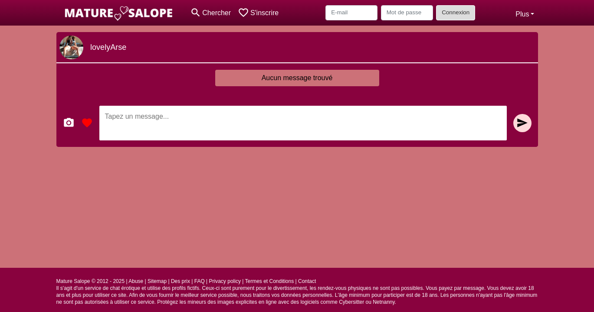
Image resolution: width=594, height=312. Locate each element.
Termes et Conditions (269, 281)
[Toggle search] (211, 13)
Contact (307, 281)
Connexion (455, 12)
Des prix (180, 281)
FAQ (199, 281)
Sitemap (157, 281)
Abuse (135, 281)
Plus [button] (522, 14)
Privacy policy (225, 281)
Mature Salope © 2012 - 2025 (90, 281)
